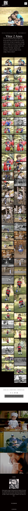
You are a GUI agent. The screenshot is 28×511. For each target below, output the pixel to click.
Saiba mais (14, 495)
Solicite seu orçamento (14, 396)
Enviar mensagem (14, 510)
